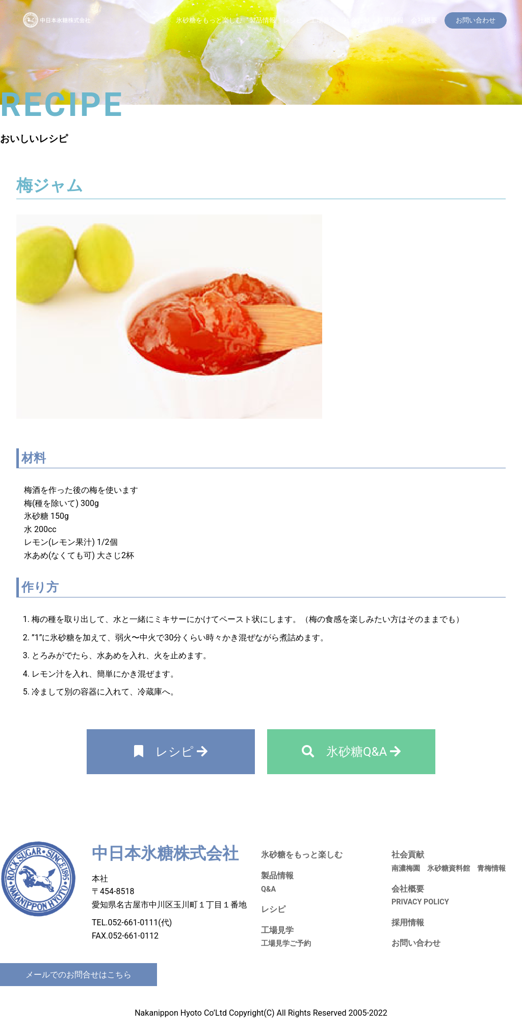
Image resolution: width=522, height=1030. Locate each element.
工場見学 (323, 20)
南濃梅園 (406, 868)
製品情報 (262, 20)
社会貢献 (357, 20)
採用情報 (390, 20)
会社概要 (424, 20)
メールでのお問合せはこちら (78, 974)
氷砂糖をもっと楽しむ (209, 20)
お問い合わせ (416, 943)
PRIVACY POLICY (420, 902)
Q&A (268, 889)
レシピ (293, 20)
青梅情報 (491, 868)
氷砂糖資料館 (448, 868)
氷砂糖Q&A (351, 752)
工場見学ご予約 (286, 943)
